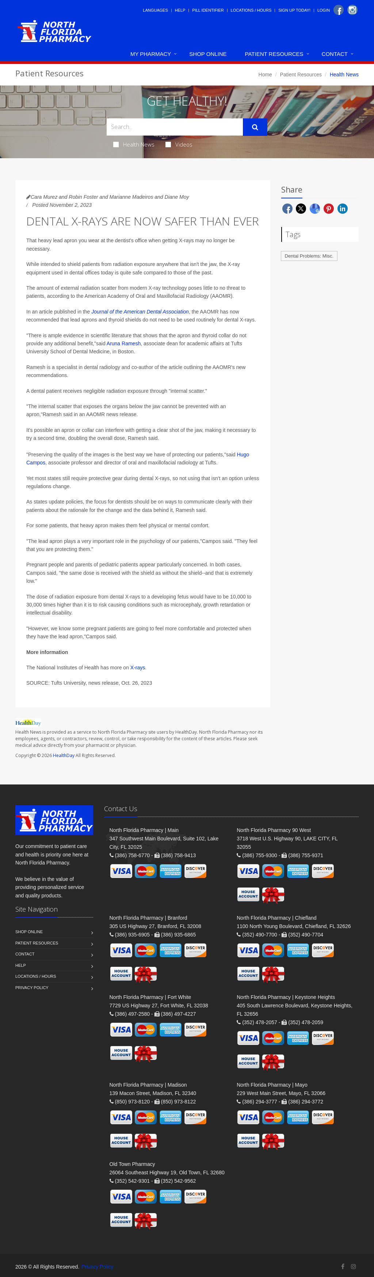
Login (323, 10)
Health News (133, 144)
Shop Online (207, 54)
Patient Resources (274, 54)
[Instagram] (352, 10)
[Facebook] (338, 10)
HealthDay (64, 755)
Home (265, 74)
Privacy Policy (32, 987)
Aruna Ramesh (124, 343)
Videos (178, 144)
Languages (155, 10)
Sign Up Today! (294, 10)
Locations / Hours (251, 10)
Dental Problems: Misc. (309, 256)
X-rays (137, 667)
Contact (335, 54)
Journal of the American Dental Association (140, 312)
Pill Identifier (208, 10)
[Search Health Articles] (175, 127)
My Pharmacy (150, 54)
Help (180, 10)
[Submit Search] (255, 127)
